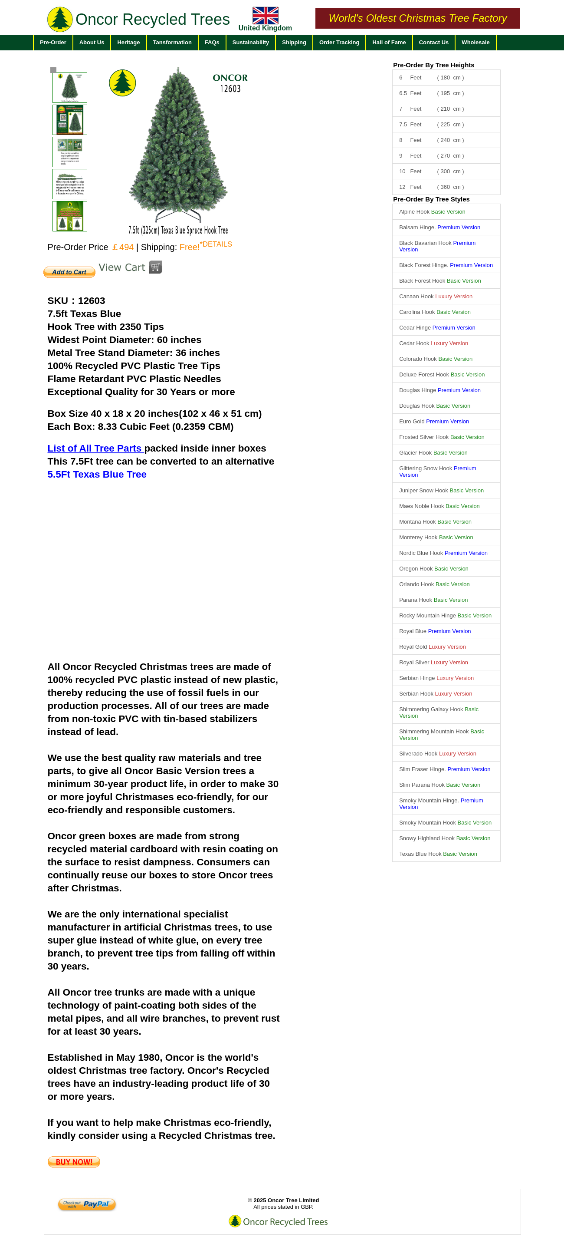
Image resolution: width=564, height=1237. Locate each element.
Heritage (128, 42)
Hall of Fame (389, 42)
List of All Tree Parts (96, 448)
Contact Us (434, 42)
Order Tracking (339, 42)
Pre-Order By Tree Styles (431, 199)
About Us (92, 42)
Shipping (294, 42)
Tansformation (172, 42)
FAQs (212, 42)
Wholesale (475, 42)
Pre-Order (53, 42)
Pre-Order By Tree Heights (434, 65)
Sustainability (251, 42)
